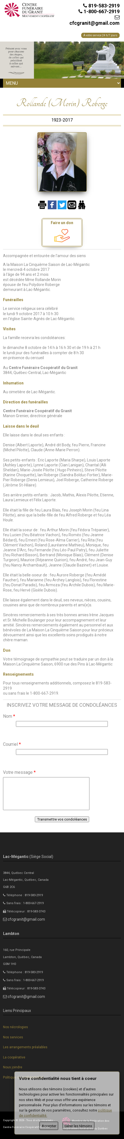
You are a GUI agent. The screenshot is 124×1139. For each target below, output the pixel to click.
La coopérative (14, 1057)
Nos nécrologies (15, 1027)
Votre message (19, 772)
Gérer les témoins (78, 1126)
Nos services (13, 1037)
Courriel (12, 744)
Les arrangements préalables (25, 1047)
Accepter (49, 1126)
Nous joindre (12, 1067)
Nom (9, 716)
